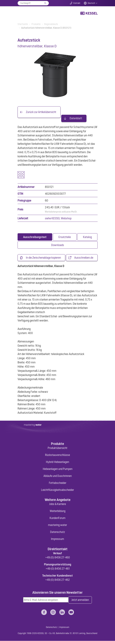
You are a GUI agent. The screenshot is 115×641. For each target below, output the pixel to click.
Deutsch (91, 3)
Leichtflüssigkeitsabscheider (57, 489)
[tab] (35, 237)
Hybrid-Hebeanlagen (57, 461)
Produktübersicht (57, 447)
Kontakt (76, 3)
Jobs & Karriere (57, 504)
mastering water (57, 525)
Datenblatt (76, 118)
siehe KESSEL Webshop (58, 218)
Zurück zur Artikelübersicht (41, 112)
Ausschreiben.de (83, 257)
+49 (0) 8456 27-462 (57, 579)
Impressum (57, 539)
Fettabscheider (57, 482)
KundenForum (57, 518)
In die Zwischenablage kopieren (43, 257)
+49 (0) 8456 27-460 (57, 557)
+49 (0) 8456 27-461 (58, 568)
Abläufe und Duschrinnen (57, 475)
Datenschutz (57, 532)
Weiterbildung (57, 511)
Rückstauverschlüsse (57, 454)
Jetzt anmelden (80, 600)
